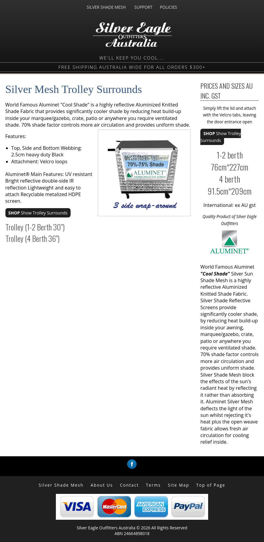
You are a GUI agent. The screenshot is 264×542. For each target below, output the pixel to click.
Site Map (178, 485)
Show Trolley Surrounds (38, 213)
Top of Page (211, 485)
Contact (129, 485)
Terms (153, 485)
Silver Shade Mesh (61, 485)
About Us (102, 485)
